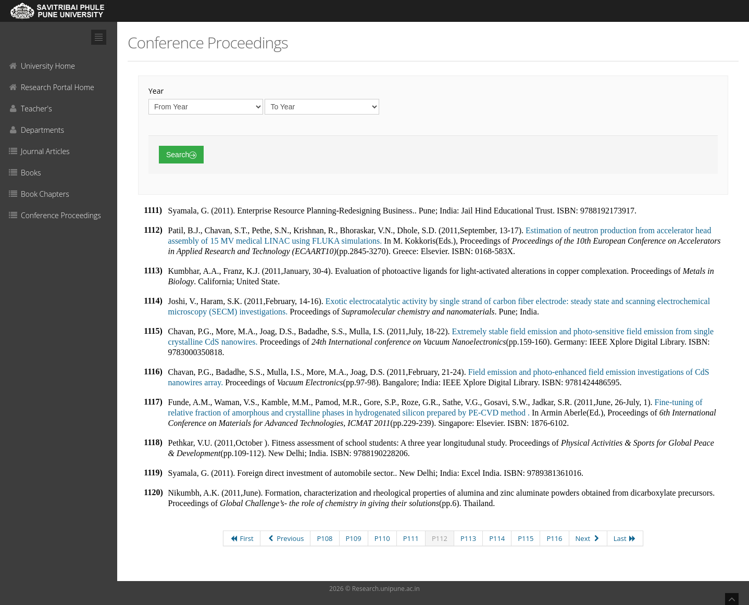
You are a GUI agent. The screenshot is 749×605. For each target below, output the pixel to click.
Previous (285, 538)
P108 (324, 538)
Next (588, 538)
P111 (411, 538)
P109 (353, 538)
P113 (468, 538)
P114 (497, 538)
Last (625, 538)
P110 (382, 538)
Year (156, 91)
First (242, 538)
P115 (525, 538)
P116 (554, 538)
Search (181, 154)
